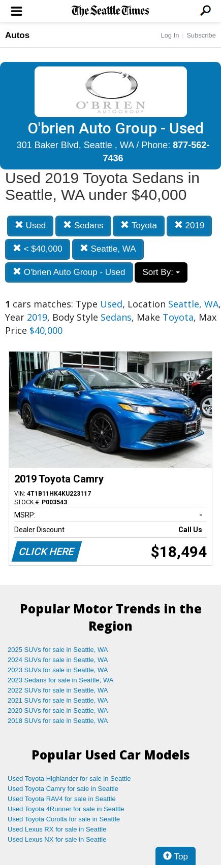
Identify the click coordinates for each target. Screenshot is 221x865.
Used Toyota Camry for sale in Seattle (63, 788)
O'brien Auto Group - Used (69, 272)
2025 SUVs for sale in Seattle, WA (58, 649)
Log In (170, 35)
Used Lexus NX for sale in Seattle (57, 839)
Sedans (83, 225)
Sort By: (160, 272)
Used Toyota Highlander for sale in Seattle (69, 778)
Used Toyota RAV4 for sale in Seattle (62, 799)
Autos (17, 35)
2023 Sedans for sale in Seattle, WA (60, 680)
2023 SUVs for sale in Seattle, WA (58, 670)
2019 (189, 225)
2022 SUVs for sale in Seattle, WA (58, 690)
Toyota (138, 225)
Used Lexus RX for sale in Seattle (57, 829)
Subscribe (201, 35)
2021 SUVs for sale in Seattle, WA (58, 700)
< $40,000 (37, 249)
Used (30, 225)
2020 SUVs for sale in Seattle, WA (58, 710)
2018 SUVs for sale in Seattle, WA (58, 720)
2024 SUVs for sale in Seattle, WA (58, 660)
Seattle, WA (108, 249)
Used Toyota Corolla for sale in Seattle (64, 819)
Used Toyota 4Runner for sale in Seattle (66, 809)
